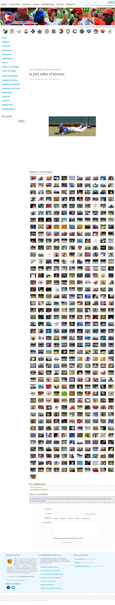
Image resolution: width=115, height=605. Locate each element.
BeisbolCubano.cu (85, 559)
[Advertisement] (66, 51)
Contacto (22, 580)
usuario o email (84, 2)
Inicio (32, 70)
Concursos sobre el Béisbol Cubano (52, 574)
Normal (71, 518)
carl (42, 79)
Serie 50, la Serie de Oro (48, 581)
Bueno (78, 518)
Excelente (86, 518)
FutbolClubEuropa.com (89, 566)
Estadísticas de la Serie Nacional (51, 577)
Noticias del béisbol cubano (49, 567)
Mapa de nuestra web (47, 584)
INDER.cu (84, 562)
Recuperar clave (101, 5)
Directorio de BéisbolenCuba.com (51, 588)
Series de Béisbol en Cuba (44, 174)
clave (95, 2)
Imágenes (39, 70)
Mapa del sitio (15, 580)
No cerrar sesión (91, 5)
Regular (63, 518)
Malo (56, 518)
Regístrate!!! (111, 5)
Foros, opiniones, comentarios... (51, 570)
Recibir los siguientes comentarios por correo (69, 538)
